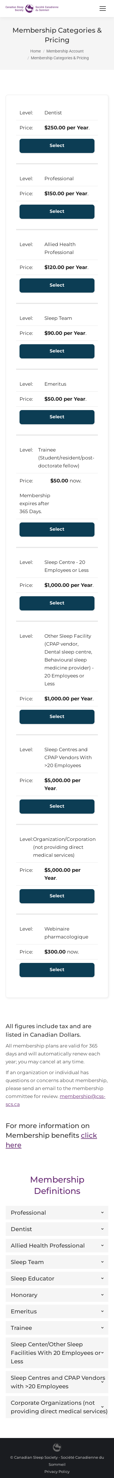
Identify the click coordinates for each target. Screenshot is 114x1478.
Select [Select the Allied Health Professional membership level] (57, 285)
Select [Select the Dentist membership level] (57, 145)
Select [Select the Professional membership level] (57, 211)
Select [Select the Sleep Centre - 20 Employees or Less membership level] (57, 603)
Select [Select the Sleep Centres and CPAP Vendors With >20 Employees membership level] (57, 806)
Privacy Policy (57, 1471)
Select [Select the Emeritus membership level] (57, 417)
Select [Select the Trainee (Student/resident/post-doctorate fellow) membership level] (57, 529)
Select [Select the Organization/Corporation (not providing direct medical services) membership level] (57, 896)
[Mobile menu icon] (102, 8)
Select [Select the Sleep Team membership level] (57, 351)
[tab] (57, 1212)
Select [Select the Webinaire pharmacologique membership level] (57, 970)
